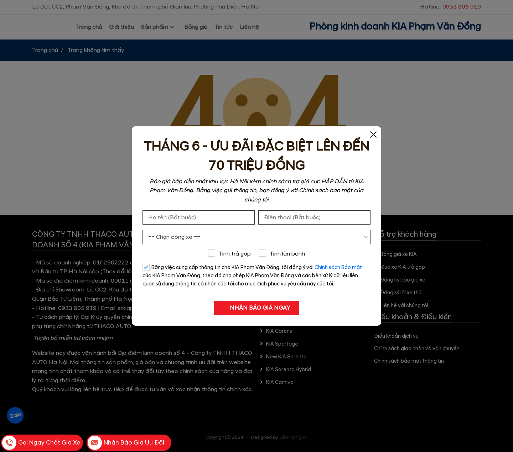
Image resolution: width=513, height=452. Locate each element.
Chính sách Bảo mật (338, 267)
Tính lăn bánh (282, 253)
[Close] (373, 134)
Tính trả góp (229, 253)
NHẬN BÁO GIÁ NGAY (256, 307)
